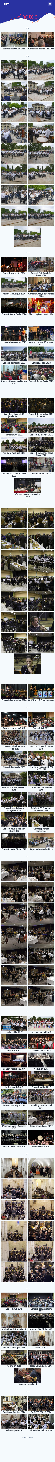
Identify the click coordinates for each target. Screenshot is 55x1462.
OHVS (6, 4)
